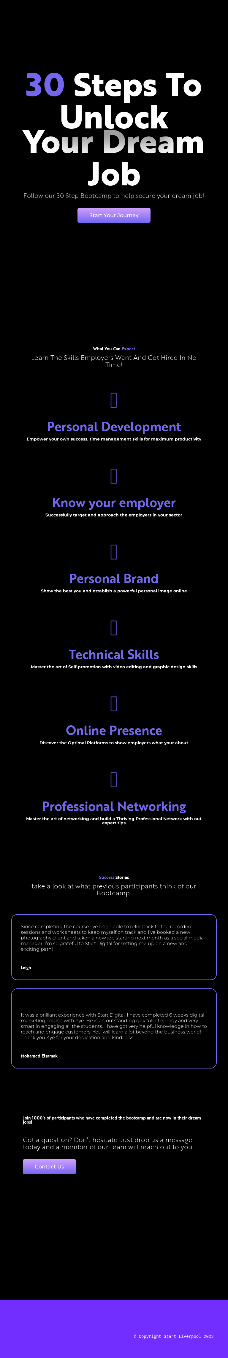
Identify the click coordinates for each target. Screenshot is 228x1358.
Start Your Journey (114, 215)
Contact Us (49, 1166)
